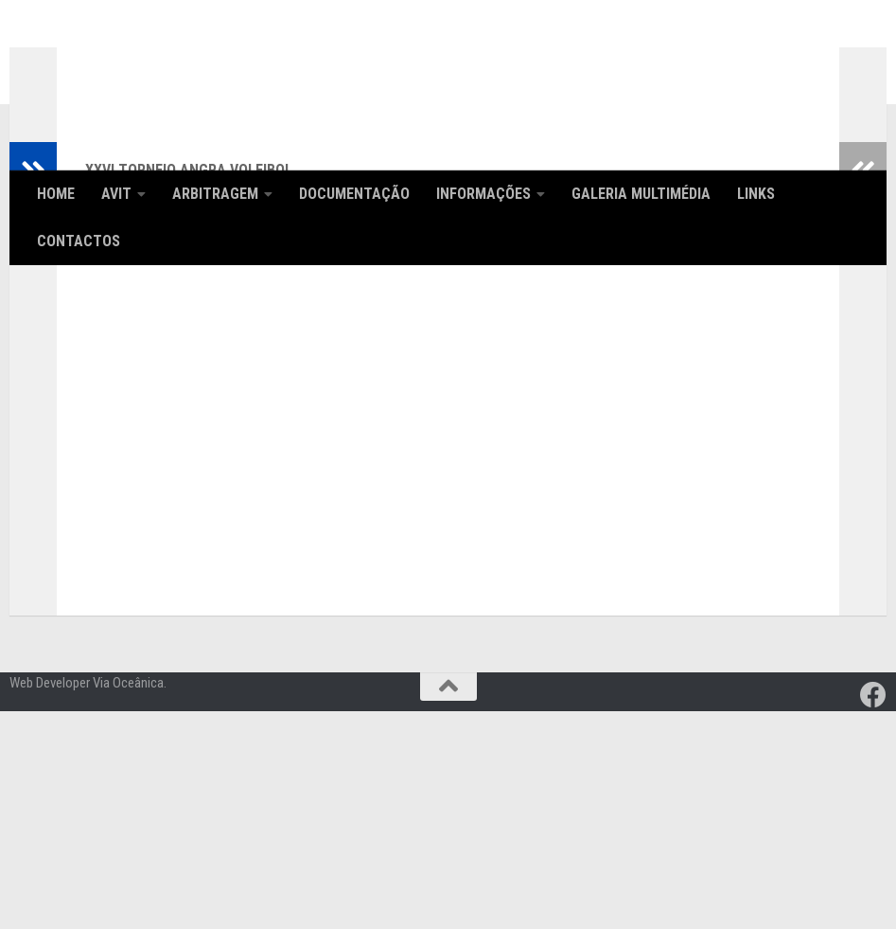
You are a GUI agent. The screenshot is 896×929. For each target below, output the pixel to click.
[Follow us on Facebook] (873, 913)
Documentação (354, 194)
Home (56, 194)
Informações (483, 194)
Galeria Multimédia (641, 194)
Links (756, 194)
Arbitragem (215, 194)
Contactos (78, 241)
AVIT (116, 194)
